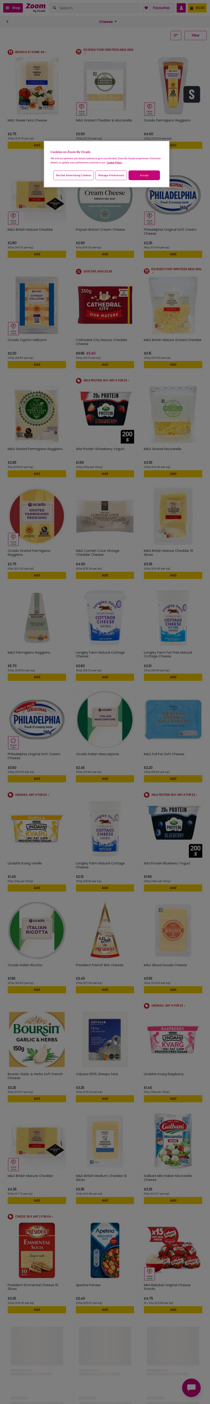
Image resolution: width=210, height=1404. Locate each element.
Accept (144, 175)
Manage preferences (111, 175)
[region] (106, 164)
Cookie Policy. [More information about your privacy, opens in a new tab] (114, 162)
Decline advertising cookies (73, 175)
